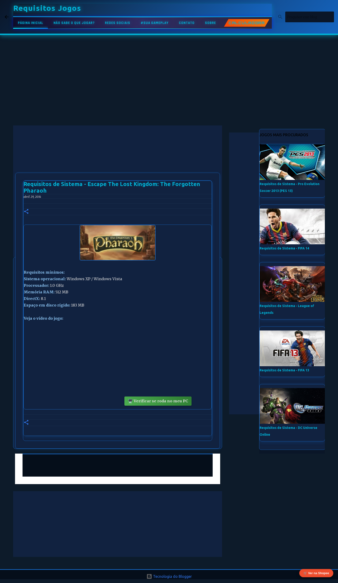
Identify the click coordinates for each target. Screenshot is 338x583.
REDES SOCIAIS (117, 23)
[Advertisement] (117, 158)
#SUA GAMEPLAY (155, 23)
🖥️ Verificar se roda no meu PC (158, 401)
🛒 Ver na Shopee (316, 573)
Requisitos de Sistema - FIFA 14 (284, 248)
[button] (26, 212)
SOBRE (210, 23)
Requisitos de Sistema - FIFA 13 (284, 370)
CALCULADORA (247, 23)
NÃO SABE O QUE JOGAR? (74, 23)
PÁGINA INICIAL (30, 23)
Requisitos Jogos (47, 8)
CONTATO (187, 23)
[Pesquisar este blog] (309, 17)
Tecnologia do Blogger (169, 576)
